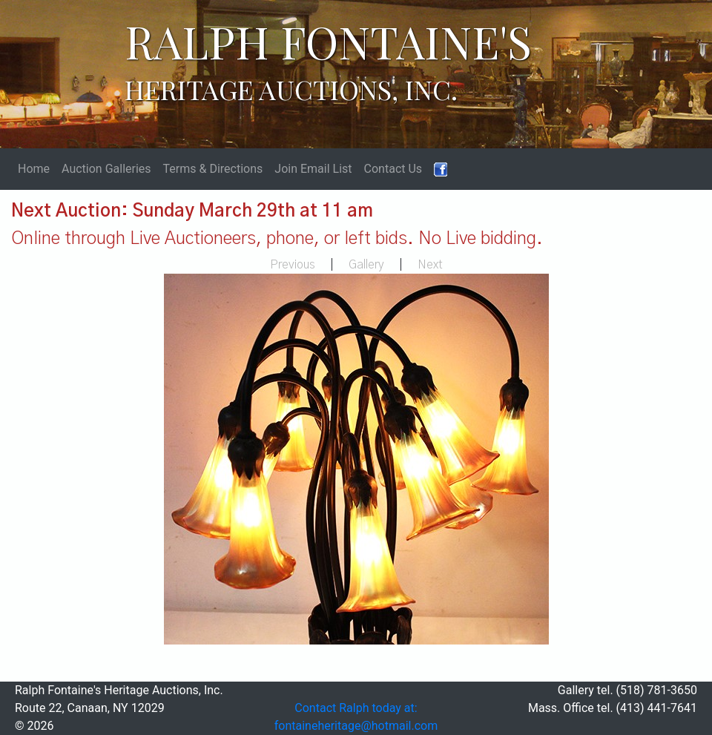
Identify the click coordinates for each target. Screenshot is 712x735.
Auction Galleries (106, 169)
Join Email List (313, 169)
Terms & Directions (213, 169)
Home (34, 169)
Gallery (366, 265)
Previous (292, 265)
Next (430, 265)
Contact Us (393, 169)
